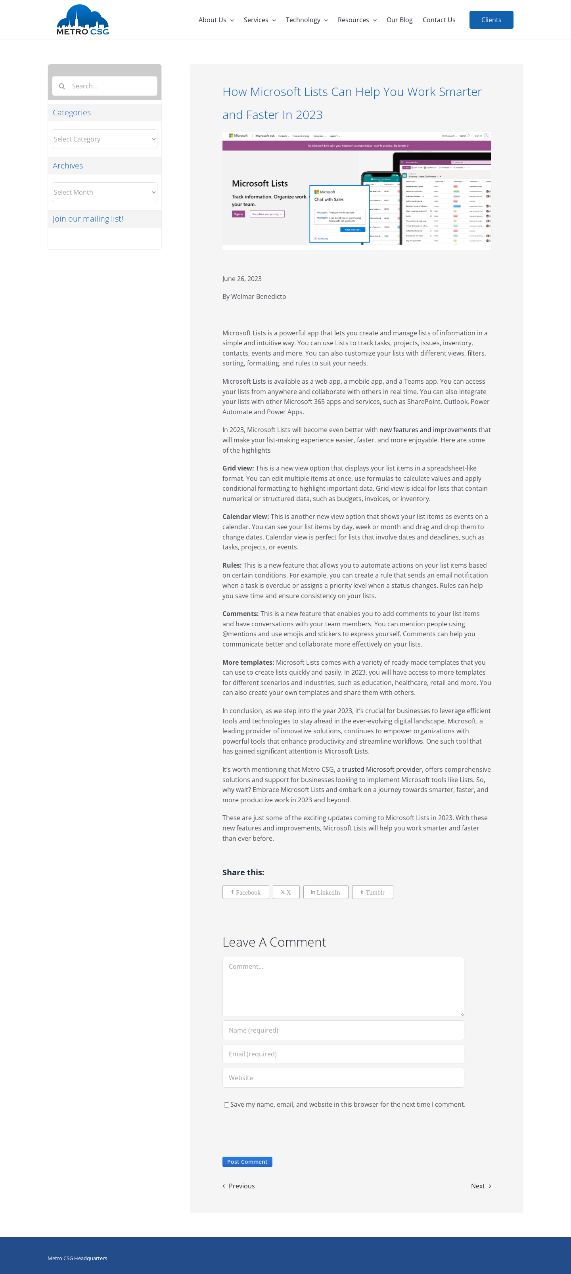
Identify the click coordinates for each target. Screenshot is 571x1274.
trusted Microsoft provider (382, 769)
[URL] (343, 1078)
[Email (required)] (343, 1054)
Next (478, 1186)
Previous (242, 1186)
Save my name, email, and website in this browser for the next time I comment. (348, 1104)
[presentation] (282, 1132)
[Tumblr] (372, 892)
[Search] (62, 86)
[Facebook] (245, 892)
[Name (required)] (343, 1030)
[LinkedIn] (326, 892)
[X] (286, 892)
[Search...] (104, 86)
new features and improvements (428, 429)
